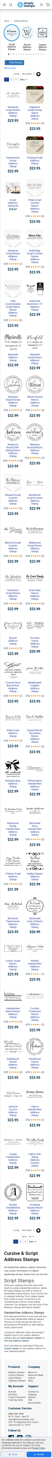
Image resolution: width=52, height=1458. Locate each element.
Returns (32, 1397)
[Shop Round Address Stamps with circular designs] (27, 38)
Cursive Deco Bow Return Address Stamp (13, 687)
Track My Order (15, 1400)
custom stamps (11, 1348)
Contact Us (33, 1391)
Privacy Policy (38, 1448)
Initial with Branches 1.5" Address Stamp (34, 305)
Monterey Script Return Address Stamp (13, 111)
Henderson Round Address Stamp (35, 1063)
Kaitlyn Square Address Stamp (35, 876)
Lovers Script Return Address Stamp (13, 965)
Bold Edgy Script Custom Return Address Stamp (35, 256)
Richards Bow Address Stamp (13, 783)
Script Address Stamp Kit (13, 203)
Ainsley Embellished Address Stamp (13, 1209)
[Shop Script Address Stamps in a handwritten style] (12, 38)
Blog (30, 1380)
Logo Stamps (14, 1378)
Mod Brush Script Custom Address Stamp (35, 499)
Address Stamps (16, 1372)
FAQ (30, 1400)
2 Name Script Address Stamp (13, 876)
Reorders (12, 1394)
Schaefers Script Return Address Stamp (13, 594)
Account (12, 1391)
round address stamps (31, 1338)
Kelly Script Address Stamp (13, 733)
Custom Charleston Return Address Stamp (35, 1014)
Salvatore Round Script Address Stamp (13, 401)
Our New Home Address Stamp (35, 642)
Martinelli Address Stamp (13, 357)
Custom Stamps (16, 1375)
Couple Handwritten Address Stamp (13, 1158)
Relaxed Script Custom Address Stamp (13, 499)
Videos (31, 1378)
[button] (8, 54)
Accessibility (34, 1402)
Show (24, 1237)
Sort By (16, 74)
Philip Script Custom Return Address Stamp (34, 206)
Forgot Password (16, 1397)
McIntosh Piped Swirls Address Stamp (13, 923)
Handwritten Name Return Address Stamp (13, 1013)
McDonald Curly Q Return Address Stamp (35, 923)
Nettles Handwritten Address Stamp (35, 965)
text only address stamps (16, 1340)
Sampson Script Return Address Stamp (13, 255)
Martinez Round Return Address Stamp (34, 449)
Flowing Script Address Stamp (35, 160)
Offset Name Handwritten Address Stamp (35, 785)
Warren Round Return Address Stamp (35, 401)
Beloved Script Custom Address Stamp (13, 547)
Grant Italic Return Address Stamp (35, 594)
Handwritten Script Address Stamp (13, 162)
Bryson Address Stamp (13, 640)
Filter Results (14, 62)
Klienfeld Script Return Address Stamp (35, 359)
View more (10, 67)
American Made (35, 1375)
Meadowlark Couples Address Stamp (34, 687)
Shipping (32, 1394)
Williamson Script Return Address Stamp (35, 547)
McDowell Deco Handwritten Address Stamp (35, 829)
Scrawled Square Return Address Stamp (35, 1209)
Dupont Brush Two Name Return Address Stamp (34, 736)
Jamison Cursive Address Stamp (13, 1111)
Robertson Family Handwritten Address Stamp (13, 829)
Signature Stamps (17, 1380)
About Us (32, 1372)
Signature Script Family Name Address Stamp (35, 113)
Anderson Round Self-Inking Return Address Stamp (13, 450)
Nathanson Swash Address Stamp (13, 1063)
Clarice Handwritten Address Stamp (35, 1111)
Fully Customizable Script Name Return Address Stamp (13, 308)
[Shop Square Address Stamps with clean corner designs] (42, 38)
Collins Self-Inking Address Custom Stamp (34, 1160)
